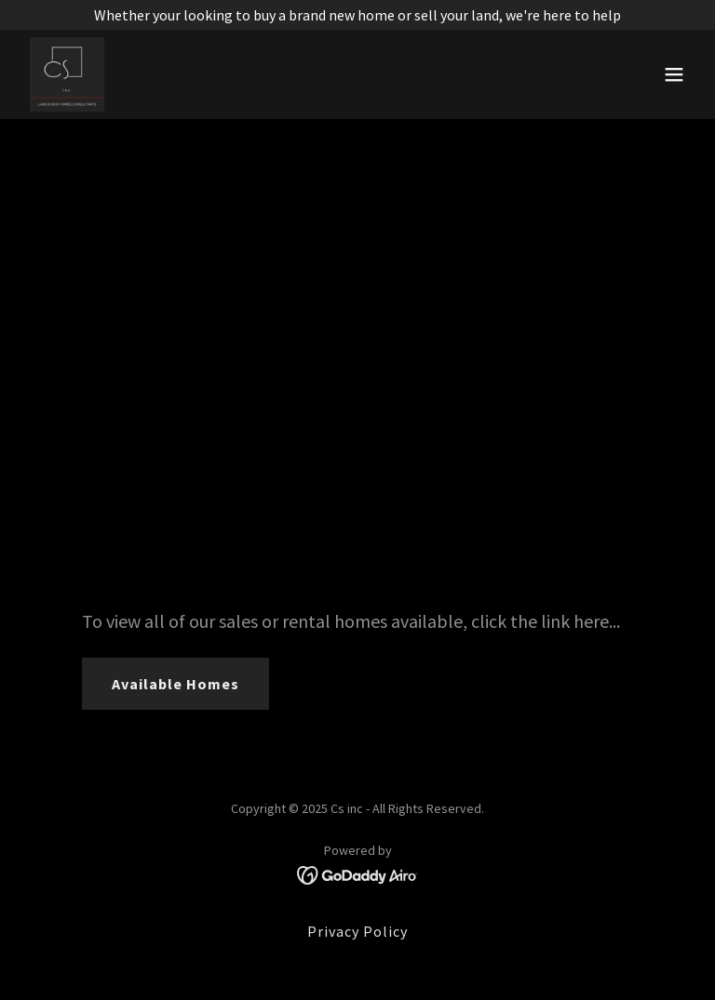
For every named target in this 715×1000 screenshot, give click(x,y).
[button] (674, 74)
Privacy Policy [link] (357, 931)
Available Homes (175, 683)
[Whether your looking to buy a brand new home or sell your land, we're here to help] (357, 15)
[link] (67, 74)
